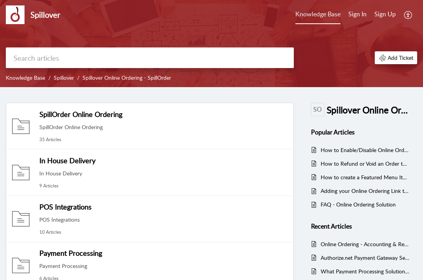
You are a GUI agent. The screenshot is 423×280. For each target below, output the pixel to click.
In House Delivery (67, 160)
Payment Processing (70, 253)
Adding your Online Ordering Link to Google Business (365, 190)
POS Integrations (65, 207)
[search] (150, 57)
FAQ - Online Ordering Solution (358, 204)
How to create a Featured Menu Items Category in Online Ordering (365, 177)
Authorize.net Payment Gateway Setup (365, 257)
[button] (408, 15)
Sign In (357, 14)
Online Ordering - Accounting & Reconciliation (365, 244)
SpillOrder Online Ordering (80, 114)
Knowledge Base (318, 14)
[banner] (211, 43)
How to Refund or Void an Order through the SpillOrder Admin (365, 163)
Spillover (64, 77)
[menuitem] (318, 14)
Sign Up (385, 14)
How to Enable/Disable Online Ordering (365, 150)
